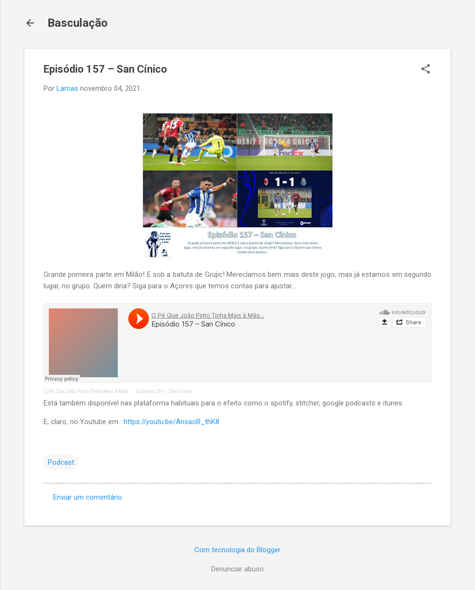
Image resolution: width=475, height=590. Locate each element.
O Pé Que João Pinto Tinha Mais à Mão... (88, 391)
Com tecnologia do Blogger (237, 550)
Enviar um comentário (87, 497)
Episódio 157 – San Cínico (164, 391)
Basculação (77, 23)
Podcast (61, 462)
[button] (425, 69)
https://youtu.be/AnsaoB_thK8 (171, 421)
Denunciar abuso (237, 569)
